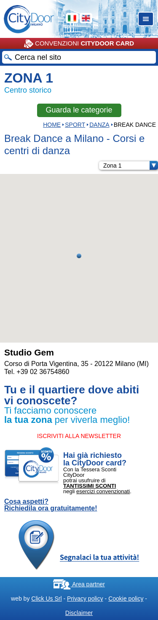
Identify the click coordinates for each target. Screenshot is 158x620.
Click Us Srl (46, 598)
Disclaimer (79, 612)
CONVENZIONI (79, 44)
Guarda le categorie (79, 110)
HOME (52, 124)
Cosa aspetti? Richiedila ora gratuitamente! (50, 505)
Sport (75, 124)
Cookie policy (125, 598)
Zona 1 (130, 165)
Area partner (79, 584)
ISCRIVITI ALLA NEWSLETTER (79, 436)
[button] (79, 256)
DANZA (99, 124)
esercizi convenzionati (103, 491)
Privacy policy (85, 598)
